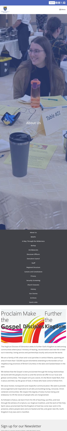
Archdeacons (33, 250)
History (33, 289)
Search (52, 3)
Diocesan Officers (33, 254)
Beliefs (33, 237)
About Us (33, 232)
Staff (33, 263)
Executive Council (33, 259)
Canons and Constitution (33, 272)
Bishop (33, 245)
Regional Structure (33, 267)
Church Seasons (33, 285)
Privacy (33, 276)
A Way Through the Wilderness (33, 241)
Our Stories (33, 293)
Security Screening (33, 280)
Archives (33, 298)
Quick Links (33, 302)
